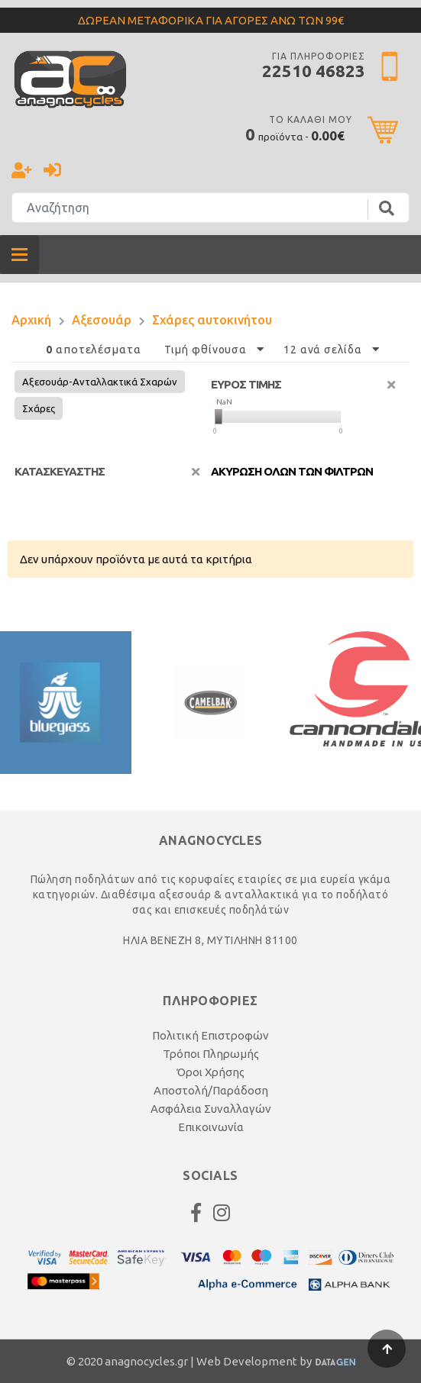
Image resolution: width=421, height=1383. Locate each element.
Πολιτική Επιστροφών (210, 1035)
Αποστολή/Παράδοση (211, 1090)
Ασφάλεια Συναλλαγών (211, 1108)
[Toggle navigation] (19, 254)
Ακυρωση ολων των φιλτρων (292, 471)
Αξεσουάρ (101, 320)
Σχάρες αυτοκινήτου (212, 320)
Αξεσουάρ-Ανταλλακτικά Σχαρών (99, 381)
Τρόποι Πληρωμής (211, 1053)
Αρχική (31, 320)
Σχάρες (38, 408)
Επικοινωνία (211, 1126)
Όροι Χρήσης (210, 1071)
